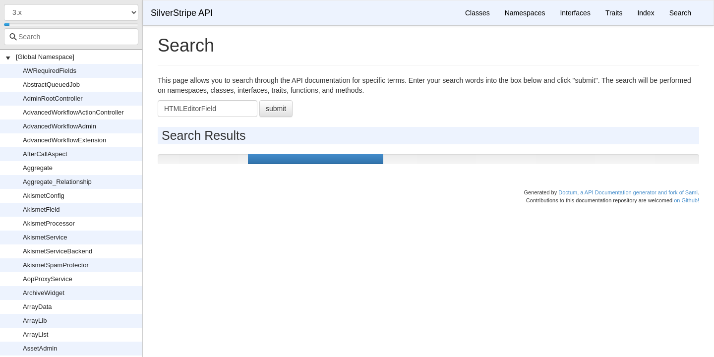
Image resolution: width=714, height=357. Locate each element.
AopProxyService (47, 279)
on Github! (686, 200)
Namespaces (525, 13)
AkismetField (41, 209)
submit (276, 109)
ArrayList (35, 334)
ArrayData (37, 306)
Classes (477, 13)
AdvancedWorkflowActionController (73, 112)
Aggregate (38, 168)
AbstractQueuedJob (51, 84)
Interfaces (575, 13)
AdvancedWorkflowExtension (64, 140)
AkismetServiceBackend (57, 251)
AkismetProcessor (49, 223)
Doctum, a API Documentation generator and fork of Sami (628, 192)
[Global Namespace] (45, 56)
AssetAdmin (40, 348)
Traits (613, 13)
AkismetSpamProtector (56, 265)
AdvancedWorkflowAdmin (59, 126)
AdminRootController (53, 98)
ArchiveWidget (43, 293)
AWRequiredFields (49, 70)
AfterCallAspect (45, 154)
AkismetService (45, 237)
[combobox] (71, 36)
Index (645, 13)
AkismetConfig (43, 195)
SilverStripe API (182, 13)
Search (680, 13)
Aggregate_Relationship (57, 181)
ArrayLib (35, 320)
